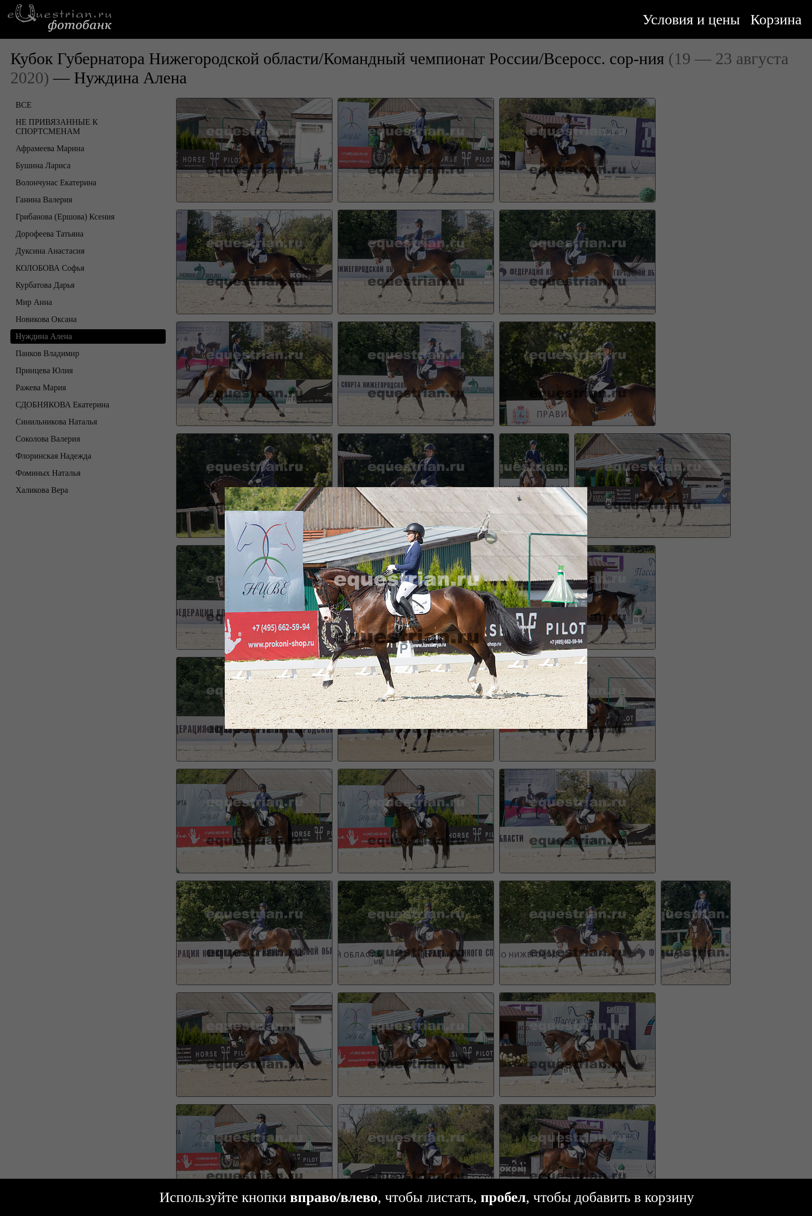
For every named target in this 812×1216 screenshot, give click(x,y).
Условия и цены (691, 19)
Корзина (776, 19)
